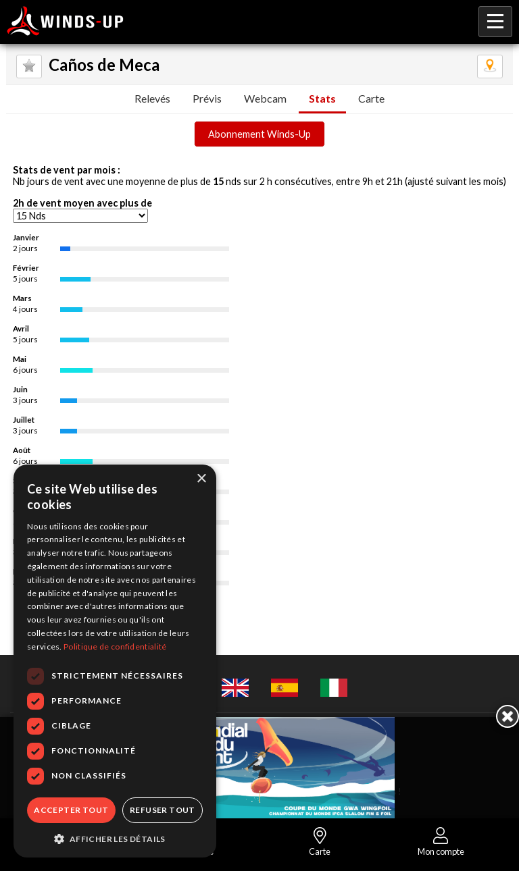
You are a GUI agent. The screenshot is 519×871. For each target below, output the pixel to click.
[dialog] (115, 661)
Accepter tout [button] (71, 810)
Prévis (207, 98)
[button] (115, 838)
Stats (322, 98)
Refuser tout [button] (162, 810)
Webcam (265, 98)
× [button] (201, 479)
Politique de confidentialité (115, 646)
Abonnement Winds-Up (259, 134)
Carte (371, 98)
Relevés (152, 98)
